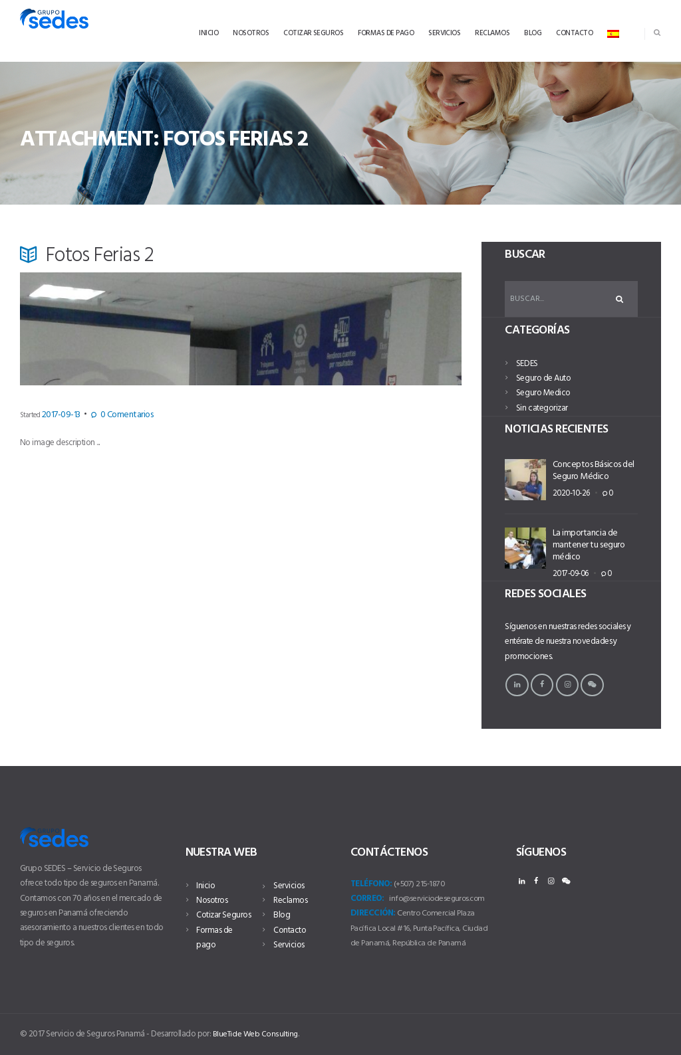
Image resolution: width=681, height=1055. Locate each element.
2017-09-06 (566, 572)
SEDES (526, 366)
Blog (281, 901)
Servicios (211, 945)
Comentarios (107, 415)
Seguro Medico (543, 396)
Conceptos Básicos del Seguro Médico (592, 471)
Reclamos (290, 886)
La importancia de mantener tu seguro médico (586, 546)
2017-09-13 (56, 415)
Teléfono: (371, 884)
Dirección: (373, 913)
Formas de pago (224, 930)
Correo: (367, 899)
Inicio (205, 886)
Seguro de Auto (543, 381)
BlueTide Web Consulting (256, 1034)
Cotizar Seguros (223, 915)
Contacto (289, 915)
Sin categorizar (541, 410)
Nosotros (211, 901)
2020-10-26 (566, 493)
